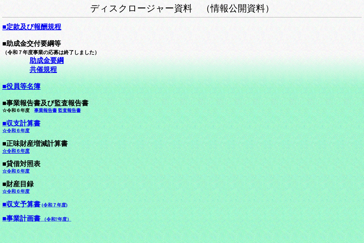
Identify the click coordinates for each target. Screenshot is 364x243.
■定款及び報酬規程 (31, 26)
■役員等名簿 (21, 86)
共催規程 (43, 69)
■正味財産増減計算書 (35, 143)
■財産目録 (18, 184)
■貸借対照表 (21, 164)
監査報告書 (69, 110)
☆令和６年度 (16, 171)
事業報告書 (45, 110)
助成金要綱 (47, 60)
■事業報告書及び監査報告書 (45, 103)
